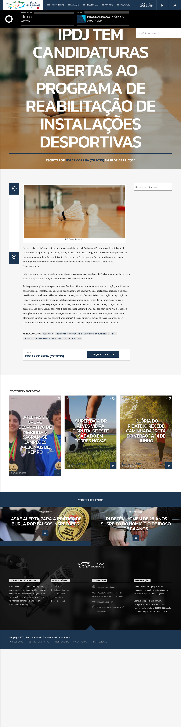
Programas (92, 4)
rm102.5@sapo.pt (105, 679)
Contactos (58, 675)
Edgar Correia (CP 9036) (84, 208)
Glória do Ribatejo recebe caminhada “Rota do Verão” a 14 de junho (146, 508)
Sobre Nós (58, 664)
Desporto (90, 68)
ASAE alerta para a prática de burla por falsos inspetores (46, 599)
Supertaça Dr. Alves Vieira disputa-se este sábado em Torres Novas (90, 508)
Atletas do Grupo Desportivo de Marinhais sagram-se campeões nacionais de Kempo (35, 512)
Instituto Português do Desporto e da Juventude (82, 412)
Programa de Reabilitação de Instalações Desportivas (52, 416)
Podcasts (125, 4)
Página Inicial (57, 4)
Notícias (109, 4)
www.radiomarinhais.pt (107, 665)
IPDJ (114, 412)
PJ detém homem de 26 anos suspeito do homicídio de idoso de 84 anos (136, 601)
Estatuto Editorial (61, 667)
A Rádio (75, 4)
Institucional (59, 671)
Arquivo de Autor (103, 432)
